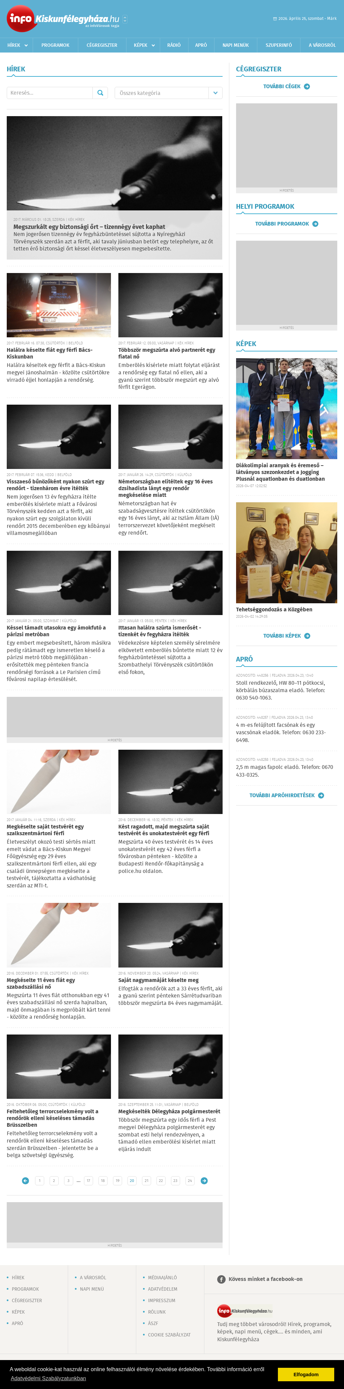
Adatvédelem (162, 1289)
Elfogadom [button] (306, 1374)
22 (161, 1181)
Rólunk (157, 1312)
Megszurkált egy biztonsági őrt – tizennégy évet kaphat (89, 227)
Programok (55, 45)
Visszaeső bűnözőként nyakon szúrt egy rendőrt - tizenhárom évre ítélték (55, 485)
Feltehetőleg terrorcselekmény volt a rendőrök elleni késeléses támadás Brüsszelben (52, 1118)
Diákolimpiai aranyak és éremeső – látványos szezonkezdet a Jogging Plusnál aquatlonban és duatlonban (280, 472)
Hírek (13, 45)
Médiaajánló (162, 1278)
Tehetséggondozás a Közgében (274, 610)
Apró (201, 45)
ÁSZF (153, 1323)
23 (175, 1181)
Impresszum (161, 1301)
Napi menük (236, 45)
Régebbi (204, 1181)
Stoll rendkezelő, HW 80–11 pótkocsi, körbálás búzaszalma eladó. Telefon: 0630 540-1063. (280, 691)
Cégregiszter (102, 45)
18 (103, 1181)
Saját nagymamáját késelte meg (158, 980)
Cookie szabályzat (169, 1335)
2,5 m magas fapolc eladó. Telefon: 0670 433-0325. (284, 771)
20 (132, 1181)
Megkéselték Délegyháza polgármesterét (169, 1112)
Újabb (25, 1181)
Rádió (174, 45)
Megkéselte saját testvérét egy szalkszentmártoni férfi (45, 830)
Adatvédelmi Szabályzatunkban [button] (48, 1378)
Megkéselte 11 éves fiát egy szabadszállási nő (41, 983)
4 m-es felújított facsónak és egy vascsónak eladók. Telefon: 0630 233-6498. (281, 733)
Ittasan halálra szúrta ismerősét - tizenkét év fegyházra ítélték (159, 631)
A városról (322, 45)
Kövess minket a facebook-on (266, 1279)
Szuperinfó (279, 45)
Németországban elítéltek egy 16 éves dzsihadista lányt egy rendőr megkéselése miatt (165, 489)
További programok (282, 224)
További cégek (281, 86)
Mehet (100, 93)
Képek (140, 45)
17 (88, 1181)
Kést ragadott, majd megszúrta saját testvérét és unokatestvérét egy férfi (163, 830)
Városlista (124, 19)
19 (117, 1181)
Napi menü (92, 1289)
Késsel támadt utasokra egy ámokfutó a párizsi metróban (56, 631)
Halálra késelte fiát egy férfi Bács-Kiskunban (50, 353)
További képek (282, 636)
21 (146, 1181)
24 (190, 1181)
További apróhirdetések (282, 795)
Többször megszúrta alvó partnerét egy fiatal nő (166, 353)
